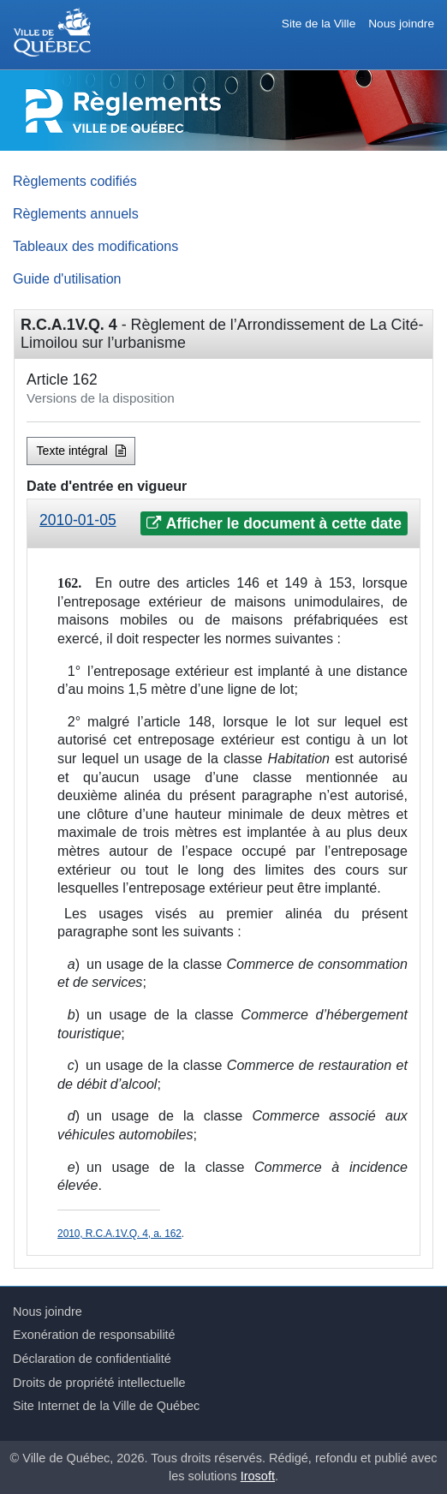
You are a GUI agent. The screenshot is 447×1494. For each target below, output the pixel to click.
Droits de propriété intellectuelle (99, 1382)
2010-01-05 (77, 520)
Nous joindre (401, 23)
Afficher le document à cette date (273, 523)
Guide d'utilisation (67, 278)
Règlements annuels (76, 213)
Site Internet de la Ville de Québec (106, 1406)
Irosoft (258, 1476)
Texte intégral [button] (81, 450)
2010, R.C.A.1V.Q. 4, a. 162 (119, 1234)
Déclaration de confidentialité (92, 1359)
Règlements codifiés (75, 180)
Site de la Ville (318, 23)
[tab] (223, 523)
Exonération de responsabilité (94, 1335)
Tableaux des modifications (95, 246)
